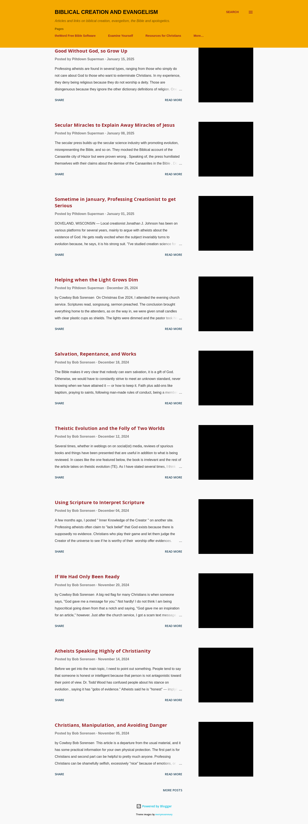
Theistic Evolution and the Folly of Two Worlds (110, 428)
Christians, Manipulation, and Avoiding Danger (111, 725)
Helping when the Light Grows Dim (96, 279)
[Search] (232, 12)
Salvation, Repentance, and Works (95, 353)
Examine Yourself (120, 35)
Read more (173, 100)
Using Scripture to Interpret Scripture (99, 502)
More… (199, 35)
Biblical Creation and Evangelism (106, 12)
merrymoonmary (163, 814)
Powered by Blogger (154, 806)
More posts (172, 790)
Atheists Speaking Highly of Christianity (103, 650)
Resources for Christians (163, 35)
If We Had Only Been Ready (87, 576)
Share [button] (59, 100)
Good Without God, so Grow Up (91, 50)
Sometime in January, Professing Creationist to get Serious (115, 202)
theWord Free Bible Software (75, 35)
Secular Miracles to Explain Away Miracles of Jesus (115, 125)
